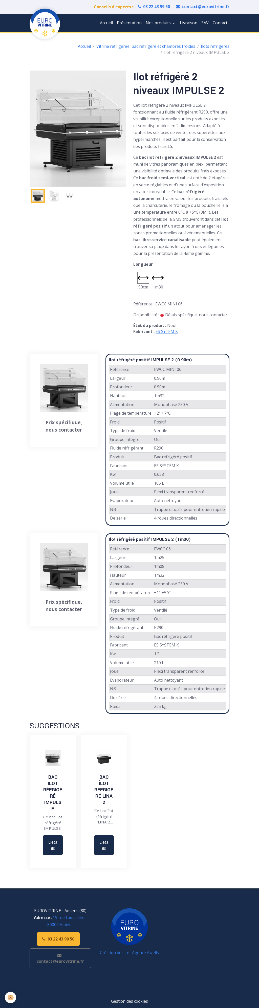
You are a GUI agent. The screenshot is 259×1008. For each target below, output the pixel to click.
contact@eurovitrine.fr (202, 7)
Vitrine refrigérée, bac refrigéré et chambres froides (145, 46)
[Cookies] (10, 997)
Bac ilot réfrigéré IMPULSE (52, 793)
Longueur (143, 264)
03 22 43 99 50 (154, 7)
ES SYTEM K (167, 331)
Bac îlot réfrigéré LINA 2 (103, 790)
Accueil (106, 23)
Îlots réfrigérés (215, 46)
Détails (52, 845)
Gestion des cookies (129, 1001)
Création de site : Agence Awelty (130, 952)
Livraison (188, 23)
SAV (205, 23)
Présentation (129, 23)
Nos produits (159, 23)
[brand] (46, 24)
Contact (220, 23)
